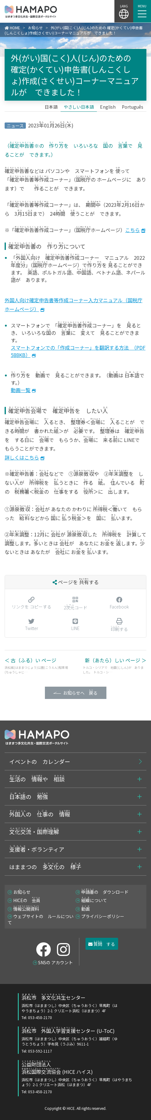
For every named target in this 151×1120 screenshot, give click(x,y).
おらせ (21, 892)
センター (71, 1007)
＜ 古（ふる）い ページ (36, 665)
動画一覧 (20, 390)
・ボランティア (36, 849)
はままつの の (45, 866)
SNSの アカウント (55, 962)
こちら (132, 230)
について (94, 900)
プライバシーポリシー (102, 916)
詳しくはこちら (22, 457)
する (101, 943)
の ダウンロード (105, 892)
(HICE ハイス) (77, 1077)
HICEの (26, 900)
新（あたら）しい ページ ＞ (114, 665)
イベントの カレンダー (39, 761)
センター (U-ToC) (71, 1040)
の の (39, 813)
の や (37, 778)
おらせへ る (80, 692)
